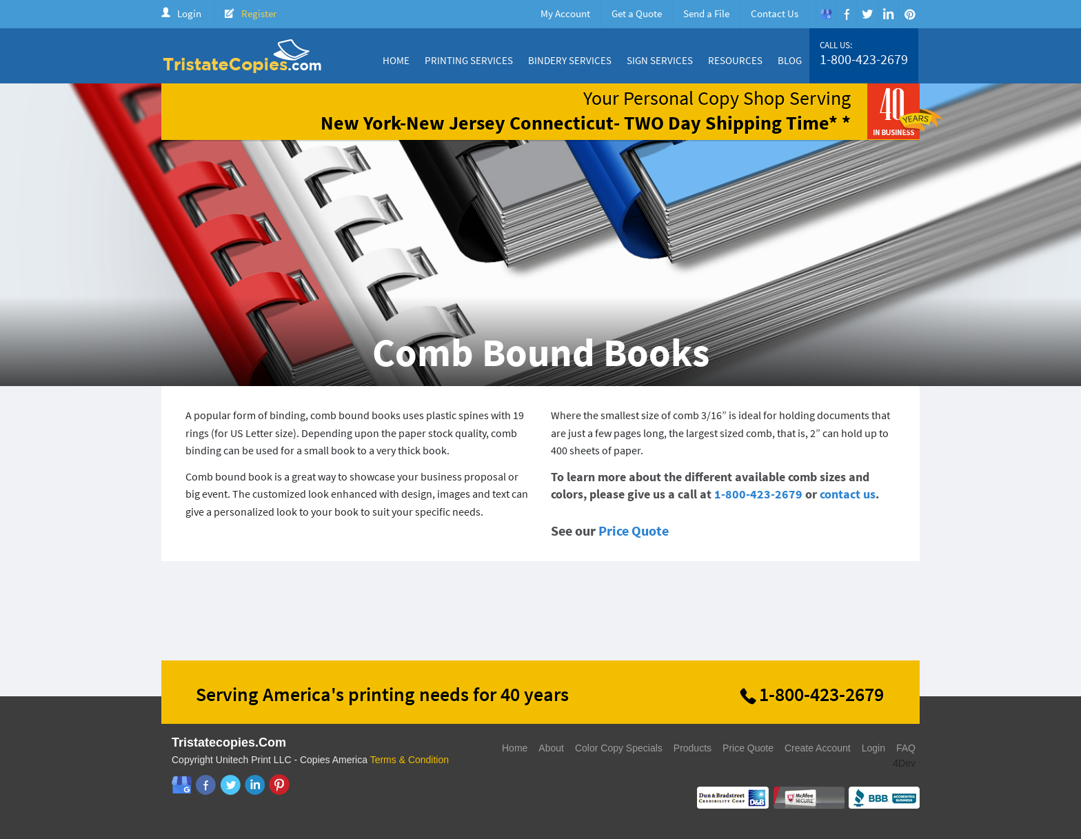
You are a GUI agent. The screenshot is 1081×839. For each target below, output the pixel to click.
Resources (735, 60)
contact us (848, 494)
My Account (565, 13)
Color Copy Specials (619, 748)
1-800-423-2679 (864, 59)
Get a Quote (637, 13)
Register (258, 13)
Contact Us (774, 13)
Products (692, 748)
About (551, 748)
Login (189, 13)
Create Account (818, 748)
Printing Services (469, 60)
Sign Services (660, 60)
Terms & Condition (409, 759)
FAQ (906, 748)
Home (396, 60)
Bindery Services (570, 60)
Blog (790, 60)
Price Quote (633, 530)
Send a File (706, 13)
